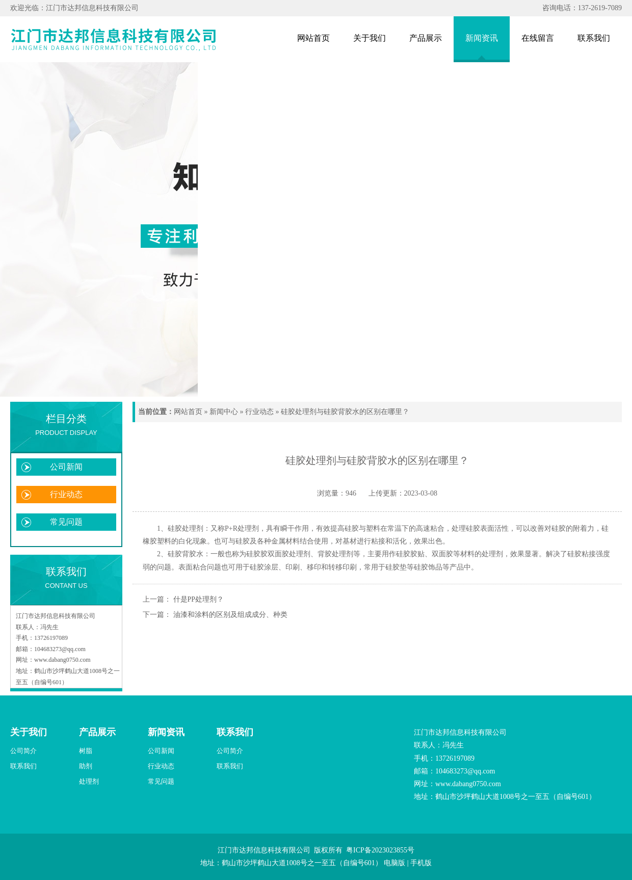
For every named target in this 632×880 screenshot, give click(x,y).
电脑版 (394, 863)
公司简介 (23, 751)
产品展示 (425, 38)
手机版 (421, 863)
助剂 (85, 766)
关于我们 (369, 38)
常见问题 (66, 521)
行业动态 (66, 494)
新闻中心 (223, 412)
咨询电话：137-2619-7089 (582, 8)
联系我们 (593, 38)
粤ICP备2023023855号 (380, 850)
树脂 (85, 751)
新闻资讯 (481, 38)
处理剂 (89, 781)
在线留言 (537, 38)
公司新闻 (66, 466)
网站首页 (313, 38)
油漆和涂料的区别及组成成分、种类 (230, 614)
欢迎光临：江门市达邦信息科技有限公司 (74, 8)
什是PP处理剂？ (198, 599)
